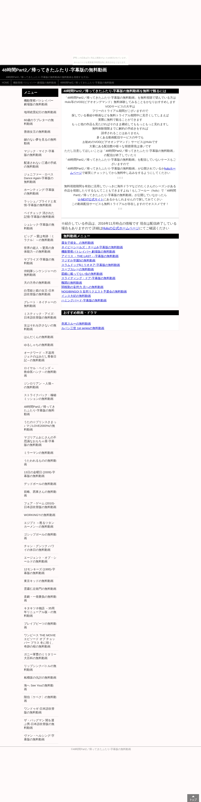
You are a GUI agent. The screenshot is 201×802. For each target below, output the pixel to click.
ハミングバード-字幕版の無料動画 (84, 300)
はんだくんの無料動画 (38, 337)
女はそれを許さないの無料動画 (40, 327)
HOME (5, 82)
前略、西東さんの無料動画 (40, 493)
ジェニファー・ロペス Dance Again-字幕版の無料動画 (38, 178)
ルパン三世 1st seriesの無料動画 (82, 328)
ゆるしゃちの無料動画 (38, 344)
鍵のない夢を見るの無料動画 (40, 141)
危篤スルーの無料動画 (76, 323)
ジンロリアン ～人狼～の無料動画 (39, 385)
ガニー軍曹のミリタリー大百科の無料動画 (40, 656)
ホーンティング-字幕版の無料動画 (39, 191)
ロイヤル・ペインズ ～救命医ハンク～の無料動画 (40, 371)
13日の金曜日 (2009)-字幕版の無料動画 (39, 474)
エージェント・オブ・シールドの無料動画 (40, 559)
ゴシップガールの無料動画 (40, 536)
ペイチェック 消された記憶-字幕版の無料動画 (39, 214)
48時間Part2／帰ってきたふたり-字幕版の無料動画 (87, 82)
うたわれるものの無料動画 (40, 462)
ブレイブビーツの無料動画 (40, 625)
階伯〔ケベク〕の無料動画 (40, 698)
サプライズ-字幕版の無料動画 (39, 261)
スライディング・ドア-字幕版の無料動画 (88, 278)
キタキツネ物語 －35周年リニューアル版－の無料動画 (40, 612)
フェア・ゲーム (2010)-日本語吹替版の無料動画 (40, 505)
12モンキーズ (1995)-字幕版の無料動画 (39, 571)
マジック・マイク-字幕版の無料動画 (39, 153)
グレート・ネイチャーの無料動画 (40, 303)
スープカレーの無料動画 (77, 269)
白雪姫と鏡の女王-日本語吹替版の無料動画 (39, 292)
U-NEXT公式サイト (91, 199)
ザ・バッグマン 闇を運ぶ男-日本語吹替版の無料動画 (39, 724)
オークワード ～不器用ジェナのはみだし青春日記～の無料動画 (40, 356)
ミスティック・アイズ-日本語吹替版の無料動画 (40, 315)
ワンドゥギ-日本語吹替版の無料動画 (39, 710)
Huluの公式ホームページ (120, 228)
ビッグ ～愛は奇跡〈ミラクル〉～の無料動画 (39, 238)
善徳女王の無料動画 (37, 131)
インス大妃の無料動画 (76, 295)
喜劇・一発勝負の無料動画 (40, 598)
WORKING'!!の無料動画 (39, 515)
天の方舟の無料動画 (37, 282)
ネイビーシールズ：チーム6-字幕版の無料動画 (92, 247)
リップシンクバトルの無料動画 (40, 667)
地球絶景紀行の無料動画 (40, 112)
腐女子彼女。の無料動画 (77, 242)
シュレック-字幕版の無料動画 (39, 226)
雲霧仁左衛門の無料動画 (40, 588)
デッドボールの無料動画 (40, 483)
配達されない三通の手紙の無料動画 (40, 164)
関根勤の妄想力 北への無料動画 (82, 287)
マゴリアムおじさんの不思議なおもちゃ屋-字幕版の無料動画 (40, 441)
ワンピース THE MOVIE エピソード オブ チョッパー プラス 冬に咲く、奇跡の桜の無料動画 (40, 640)
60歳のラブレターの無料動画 (39, 121)
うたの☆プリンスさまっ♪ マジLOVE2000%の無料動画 (40, 425)
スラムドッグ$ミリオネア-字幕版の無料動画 (90, 265)
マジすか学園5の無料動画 (78, 260)
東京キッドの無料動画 (38, 581)
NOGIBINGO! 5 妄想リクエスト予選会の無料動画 (94, 291)
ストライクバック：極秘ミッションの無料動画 (40, 396)
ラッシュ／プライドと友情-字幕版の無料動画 (40, 203)
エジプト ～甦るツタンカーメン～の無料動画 (39, 524)
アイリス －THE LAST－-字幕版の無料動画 (90, 256)
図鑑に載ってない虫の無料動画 (82, 273)
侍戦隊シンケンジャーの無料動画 (40, 272)
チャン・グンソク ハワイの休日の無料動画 (39, 547)
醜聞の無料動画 (71, 282)
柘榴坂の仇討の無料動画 (40, 677)
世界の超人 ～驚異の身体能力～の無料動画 (39, 249)
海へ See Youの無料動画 (38, 687)
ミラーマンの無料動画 (38, 452)
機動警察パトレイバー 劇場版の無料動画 (34, 82)
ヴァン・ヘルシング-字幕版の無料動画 (39, 737)
